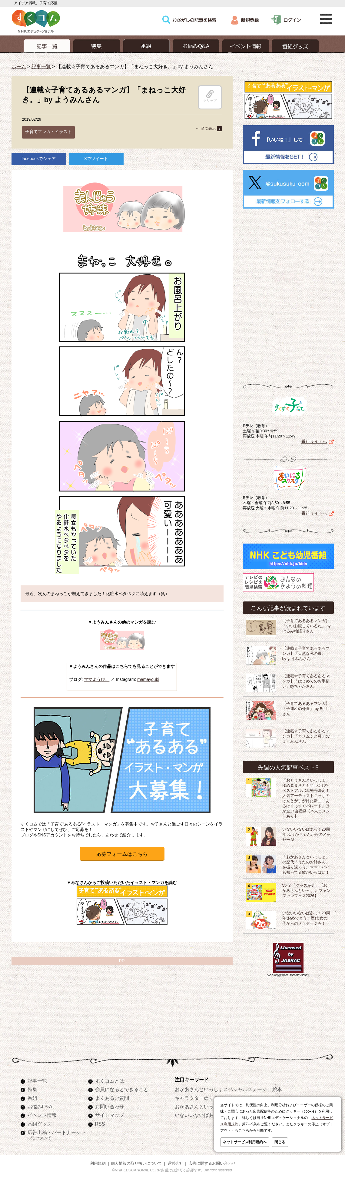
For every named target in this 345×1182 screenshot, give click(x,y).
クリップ (210, 96)
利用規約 (98, 1163)
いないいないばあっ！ (199, 1115)
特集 (32, 1089)
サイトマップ (109, 1115)
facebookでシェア (39, 158)
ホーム (19, 66)
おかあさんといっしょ (199, 1106)
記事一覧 (41, 66)
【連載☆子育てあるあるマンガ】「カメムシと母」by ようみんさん (306, 736)
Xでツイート (96, 158)
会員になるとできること (121, 1089)
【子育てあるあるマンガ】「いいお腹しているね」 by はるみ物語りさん (306, 626)
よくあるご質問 (112, 1098)
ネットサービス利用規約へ (245, 1142)
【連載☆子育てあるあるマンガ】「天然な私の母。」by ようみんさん (306, 653)
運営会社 (175, 1163)
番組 (32, 1098)
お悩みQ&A (40, 1106)
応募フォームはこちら (122, 854)
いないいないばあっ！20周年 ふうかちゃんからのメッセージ (306, 834)
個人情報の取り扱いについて (136, 1163)
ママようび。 (96, 679)
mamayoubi (148, 679)
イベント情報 (42, 1115)
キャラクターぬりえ (196, 1098)
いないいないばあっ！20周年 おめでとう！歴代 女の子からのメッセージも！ (306, 918)
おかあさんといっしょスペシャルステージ (221, 1089)
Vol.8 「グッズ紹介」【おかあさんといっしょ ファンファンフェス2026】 (306, 890)
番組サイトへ (314, 441)
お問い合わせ (109, 1106)
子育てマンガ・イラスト (48, 131)
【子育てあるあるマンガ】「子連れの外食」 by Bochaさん (306, 708)
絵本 (277, 1089)
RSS (100, 1124)
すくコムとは (109, 1080)
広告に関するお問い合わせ (212, 1163)
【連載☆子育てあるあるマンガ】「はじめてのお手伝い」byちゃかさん (306, 681)
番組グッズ (40, 1124)
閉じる (279, 1142)
